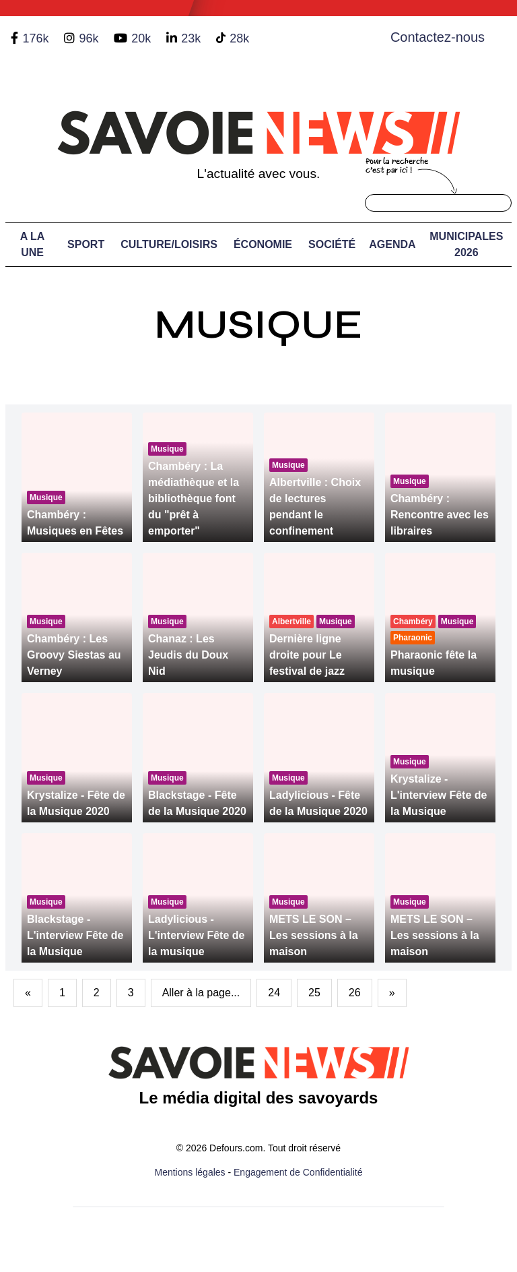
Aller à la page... (201, 992)
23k (191, 38)
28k (239, 38)
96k (88, 38)
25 (314, 992)
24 (274, 992)
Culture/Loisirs (168, 244)
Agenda (392, 244)
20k (141, 38)
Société (331, 244)
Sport (85, 244)
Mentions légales (190, 1172)
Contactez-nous (437, 37)
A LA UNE (32, 244)
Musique (258, 324)
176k (35, 38)
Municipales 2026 (466, 244)
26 (355, 992)
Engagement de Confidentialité (298, 1172)
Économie (263, 244)
